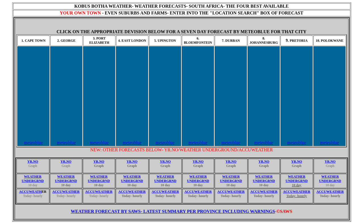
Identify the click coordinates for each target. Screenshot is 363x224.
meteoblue (33, 142)
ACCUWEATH (30, 192)
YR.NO (32, 162)
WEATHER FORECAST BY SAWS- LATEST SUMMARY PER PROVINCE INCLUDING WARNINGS (173, 211)
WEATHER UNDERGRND (33, 179)
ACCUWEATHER (65, 192)
